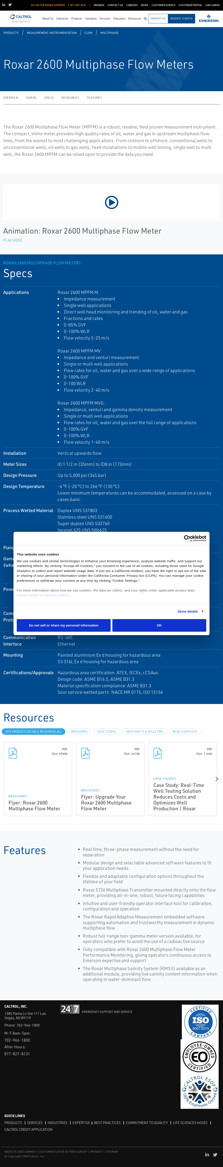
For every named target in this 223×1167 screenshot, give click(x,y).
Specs (49, 97)
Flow (88, 33)
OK (159, 625)
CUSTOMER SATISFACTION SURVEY (63, 1151)
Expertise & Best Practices (97, 1123)
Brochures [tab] (79, 731)
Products (11, 33)
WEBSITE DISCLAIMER (20, 1151)
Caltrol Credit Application (28, 1129)
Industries (57, 1123)
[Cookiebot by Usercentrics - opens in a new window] (187, 538)
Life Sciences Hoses (190, 1123)
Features (94, 97)
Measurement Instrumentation (52, 33)
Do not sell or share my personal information (63, 625)
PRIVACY (96, 1151)
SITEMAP (112, 1151)
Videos (31, 97)
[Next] (216, 779)
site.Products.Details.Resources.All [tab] (33, 731)
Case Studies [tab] (107, 731)
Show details (188, 611)
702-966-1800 (28, 1025)
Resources (70, 97)
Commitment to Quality (147, 1123)
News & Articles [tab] (184, 731)
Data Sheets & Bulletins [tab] (144, 731)
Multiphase (109, 33)
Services (34, 1123)
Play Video (12, 240)
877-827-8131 (17, 1053)
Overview (10, 97)
